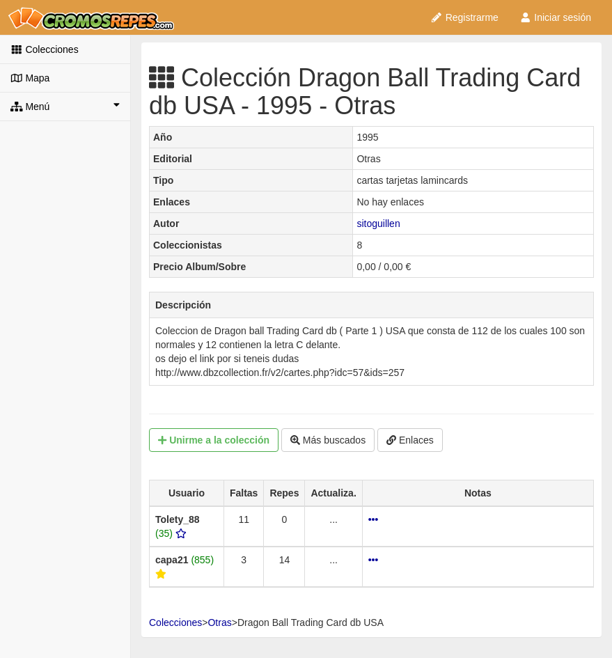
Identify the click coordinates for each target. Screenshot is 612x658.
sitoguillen (378, 223)
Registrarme (464, 17)
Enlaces (410, 440)
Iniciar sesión (555, 17)
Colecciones (44, 49)
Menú (65, 106)
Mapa (29, 78)
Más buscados (328, 440)
